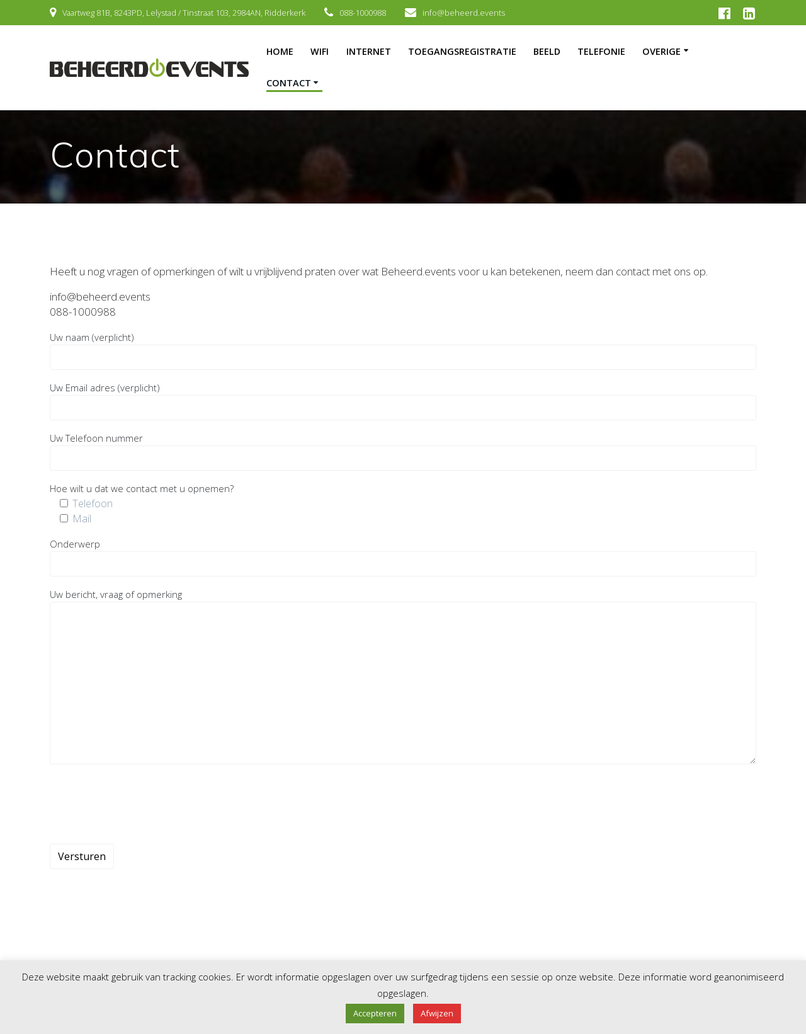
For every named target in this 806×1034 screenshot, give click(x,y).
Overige (661, 51)
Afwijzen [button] (437, 1013)
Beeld (546, 51)
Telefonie (601, 51)
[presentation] (145, 804)
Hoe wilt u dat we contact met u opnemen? (142, 488)
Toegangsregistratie (462, 51)
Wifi (319, 51)
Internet (368, 51)
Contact (288, 83)
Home (279, 51)
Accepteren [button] (375, 1013)
